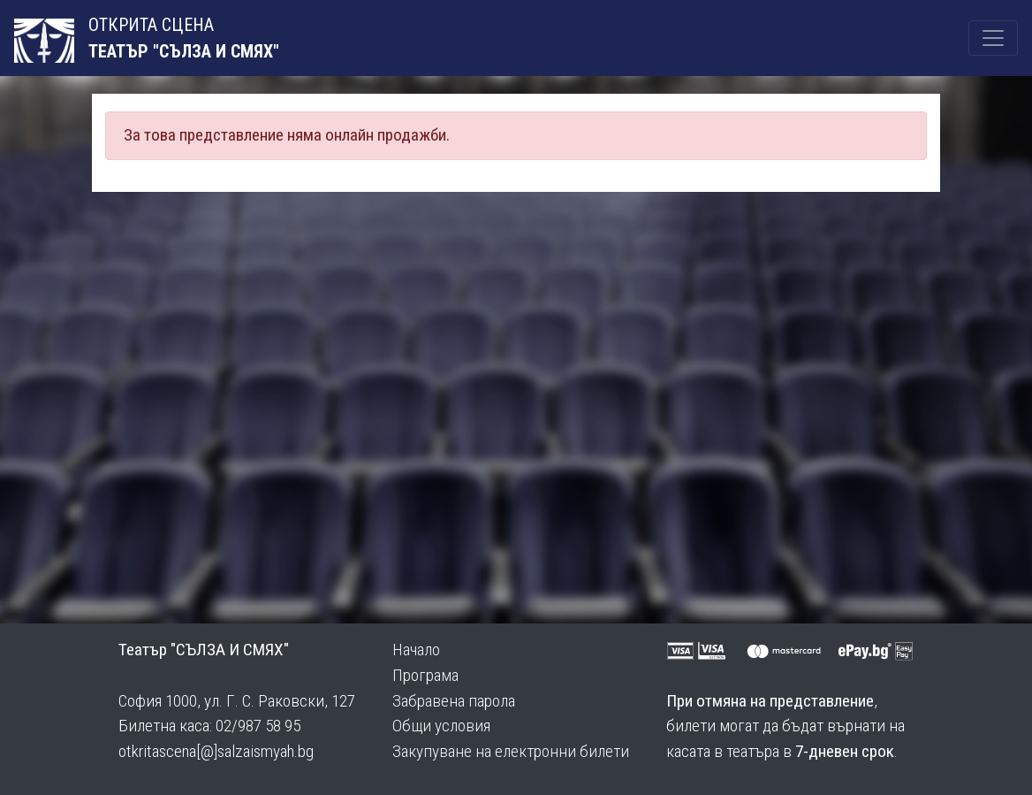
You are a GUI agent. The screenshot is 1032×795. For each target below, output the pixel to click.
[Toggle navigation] (993, 38)
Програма (425, 675)
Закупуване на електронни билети (510, 751)
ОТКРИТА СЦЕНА (114, 38)
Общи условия (441, 725)
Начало (416, 649)
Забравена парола (453, 701)
